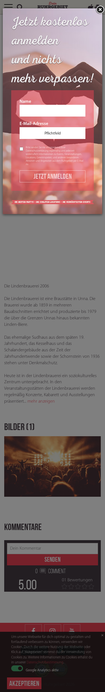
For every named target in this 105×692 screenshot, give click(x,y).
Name (52, 108)
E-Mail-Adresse (52, 130)
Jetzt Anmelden (53, 176)
